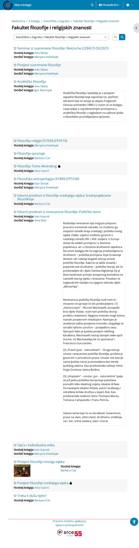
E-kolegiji (34, 32)
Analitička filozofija (31, 93)
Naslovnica (18, 32)
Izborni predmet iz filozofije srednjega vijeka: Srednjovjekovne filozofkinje (64, 209)
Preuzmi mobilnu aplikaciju (69, 533)
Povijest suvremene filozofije (39, 76)
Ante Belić (40, 232)
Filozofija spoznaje (31, 165)
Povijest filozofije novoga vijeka (40, 473)
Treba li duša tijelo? (31, 507)
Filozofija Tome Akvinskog (37, 178)
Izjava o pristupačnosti (69, 537)
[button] (92, 16)
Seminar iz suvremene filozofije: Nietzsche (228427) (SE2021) (63, 60)
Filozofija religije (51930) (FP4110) (42, 152)
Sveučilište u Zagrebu (56, 32)
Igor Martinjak (43, 102)
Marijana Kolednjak (46, 68)
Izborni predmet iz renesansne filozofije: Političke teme (59, 223)
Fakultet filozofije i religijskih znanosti (96, 32)
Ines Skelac (41, 64)
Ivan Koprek (42, 228)
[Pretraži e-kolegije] (115, 49)
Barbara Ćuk (42, 170)
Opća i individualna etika (36, 457)
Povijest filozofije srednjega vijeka (42, 495)
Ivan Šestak (41, 195)
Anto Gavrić (42, 182)
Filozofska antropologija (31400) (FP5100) (48, 190)
